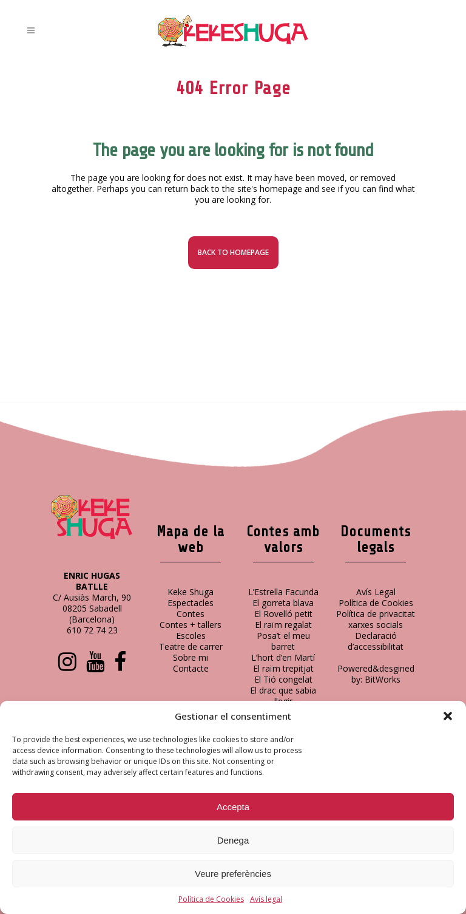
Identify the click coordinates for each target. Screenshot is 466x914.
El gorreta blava (283, 603)
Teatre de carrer (191, 646)
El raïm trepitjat (283, 668)
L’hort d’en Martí (283, 657)
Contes (190, 613)
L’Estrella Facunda (283, 592)
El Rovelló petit (283, 613)
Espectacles (190, 603)
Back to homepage (233, 252)
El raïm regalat (283, 624)
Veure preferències (233, 873)
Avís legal (266, 899)
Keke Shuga (190, 592)
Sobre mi (190, 657)
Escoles (191, 635)
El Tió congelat (283, 679)
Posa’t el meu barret (283, 641)
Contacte (191, 668)
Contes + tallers (190, 624)
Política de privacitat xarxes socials (375, 619)
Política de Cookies (211, 899)
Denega (233, 840)
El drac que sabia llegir (283, 695)
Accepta (233, 807)
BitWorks (382, 679)
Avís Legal (376, 592)
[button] (448, 716)
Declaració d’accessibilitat (376, 641)
